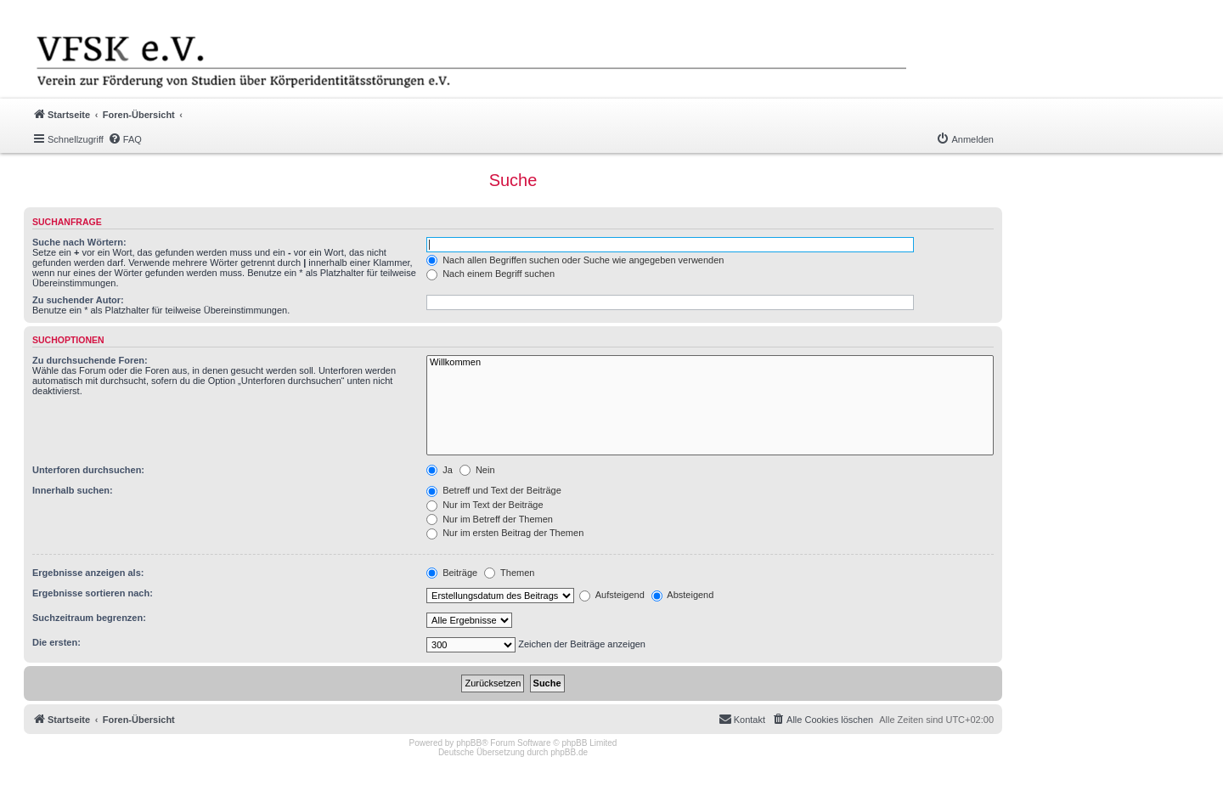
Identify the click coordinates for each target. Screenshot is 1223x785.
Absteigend (682, 595)
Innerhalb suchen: (72, 490)
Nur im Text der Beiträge (484, 505)
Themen (509, 573)
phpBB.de (569, 752)
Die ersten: (56, 642)
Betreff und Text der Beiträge (493, 490)
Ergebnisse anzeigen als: (88, 573)
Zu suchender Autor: (78, 300)
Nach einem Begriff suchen (490, 273)
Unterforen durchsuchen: (88, 470)
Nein (477, 470)
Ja (439, 470)
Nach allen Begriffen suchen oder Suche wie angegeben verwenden (575, 260)
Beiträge (451, 573)
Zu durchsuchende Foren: (90, 360)
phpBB (469, 743)
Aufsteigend (612, 595)
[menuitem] (125, 139)
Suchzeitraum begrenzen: (89, 618)
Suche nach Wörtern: (79, 242)
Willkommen (710, 363)
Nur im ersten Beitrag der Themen (504, 533)
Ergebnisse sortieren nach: (92, 593)
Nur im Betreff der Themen (489, 519)
